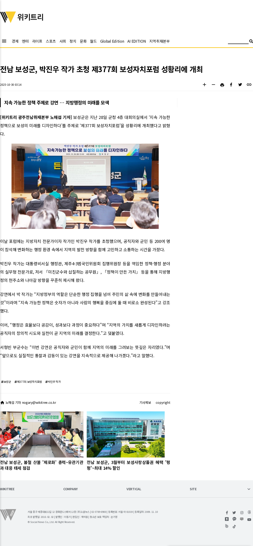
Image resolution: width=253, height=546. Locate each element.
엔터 (25, 41)
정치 (72, 41)
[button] (204, 85)
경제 (15, 41)
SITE (193, 489)
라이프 (37, 41)
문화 (83, 41)
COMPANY (70, 489)
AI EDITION (136, 41)
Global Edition (112, 41)
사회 (62, 41)
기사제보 (145, 402)
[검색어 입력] (238, 42)
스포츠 (51, 41)
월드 (93, 41)
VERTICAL (133, 489)
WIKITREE (7, 489)
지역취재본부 (159, 41)
